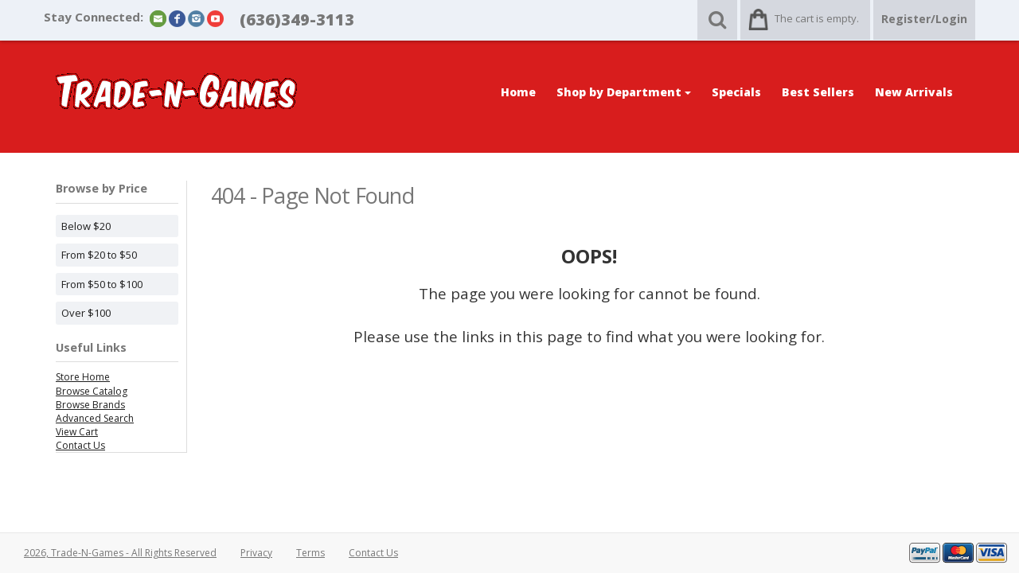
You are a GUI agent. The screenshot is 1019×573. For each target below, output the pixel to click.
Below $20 (86, 226)
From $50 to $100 (102, 284)
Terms (310, 552)
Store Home (83, 377)
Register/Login (924, 18)
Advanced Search (95, 418)
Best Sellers (818, 91)
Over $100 (86, 313)
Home (518, 91)
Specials (736, 91)
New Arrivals (914, 91)
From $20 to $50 (99, 255)
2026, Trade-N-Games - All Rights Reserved (120, 552)
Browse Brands (90, 404)
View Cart (77, 432)
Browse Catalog (91, 391)
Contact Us (80, 445)
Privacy (256, 552)
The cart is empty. (817, 18)
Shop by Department (623, 91)
